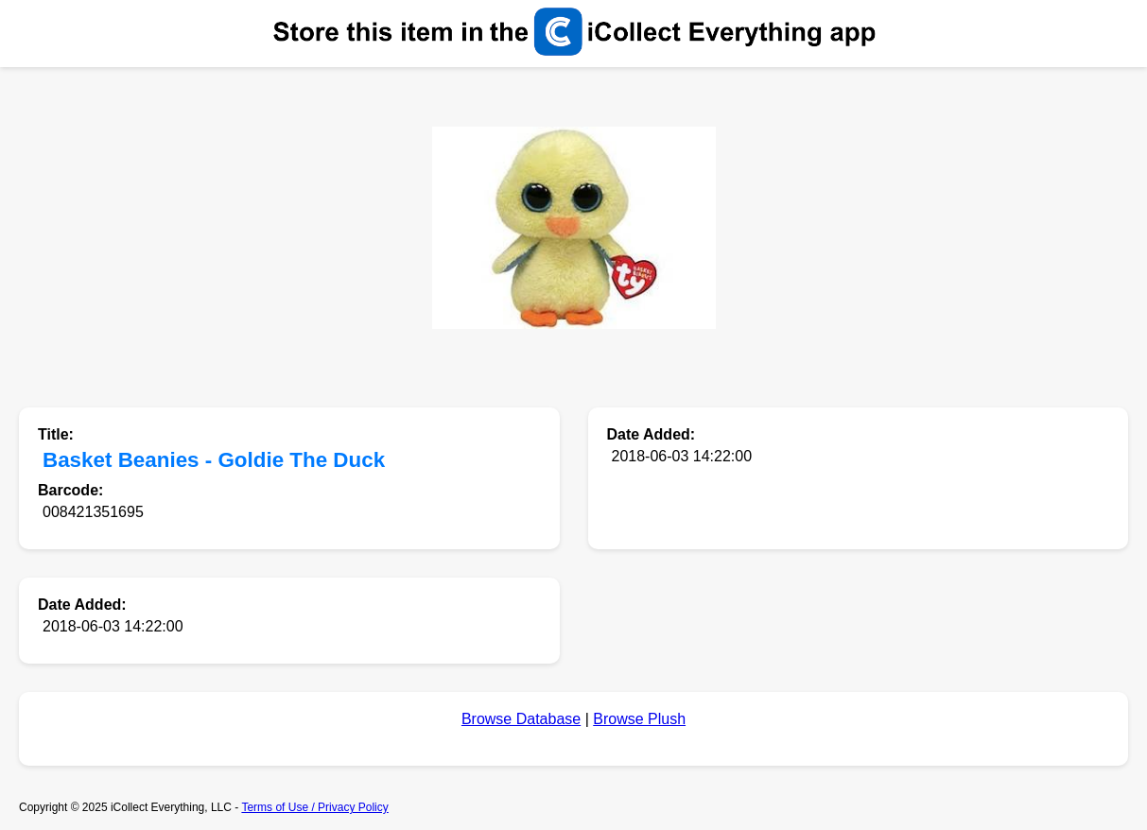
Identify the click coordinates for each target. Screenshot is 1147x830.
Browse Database (521, 719)
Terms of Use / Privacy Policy (314, 807)
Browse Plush (639, 719)
